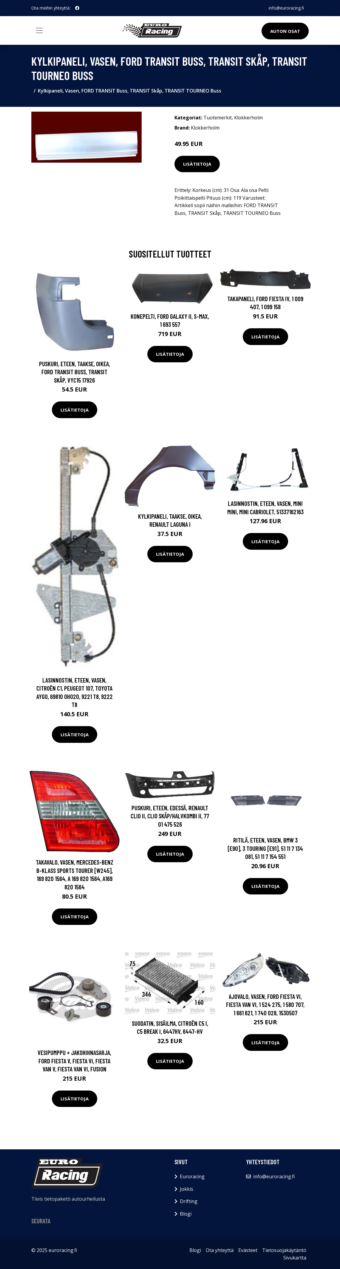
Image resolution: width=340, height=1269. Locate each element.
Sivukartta (294, 1257)
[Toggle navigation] (39, 30)
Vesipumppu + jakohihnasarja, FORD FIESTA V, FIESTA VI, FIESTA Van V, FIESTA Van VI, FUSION (74, 1061)
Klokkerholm (248, 117)
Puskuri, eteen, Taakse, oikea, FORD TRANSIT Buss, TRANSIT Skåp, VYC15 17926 (74, 372)
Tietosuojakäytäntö (284, 1250)
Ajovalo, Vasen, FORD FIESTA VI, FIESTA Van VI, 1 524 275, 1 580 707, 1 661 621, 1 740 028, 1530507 (265, 1005)
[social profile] (77, 8)
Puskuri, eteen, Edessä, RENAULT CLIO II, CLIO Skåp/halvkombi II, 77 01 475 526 (170, 816)
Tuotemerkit (217, 117)
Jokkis (186, 1189)
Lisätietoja (197, 164)
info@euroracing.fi (286, 8)
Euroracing (192, 1176)
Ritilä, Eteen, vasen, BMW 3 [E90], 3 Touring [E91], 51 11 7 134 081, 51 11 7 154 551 (265, 848)
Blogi (185, 1214)
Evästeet (247, 1250)
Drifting (188, 1201)
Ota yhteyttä (220, 1250)
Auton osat (285, 31)
